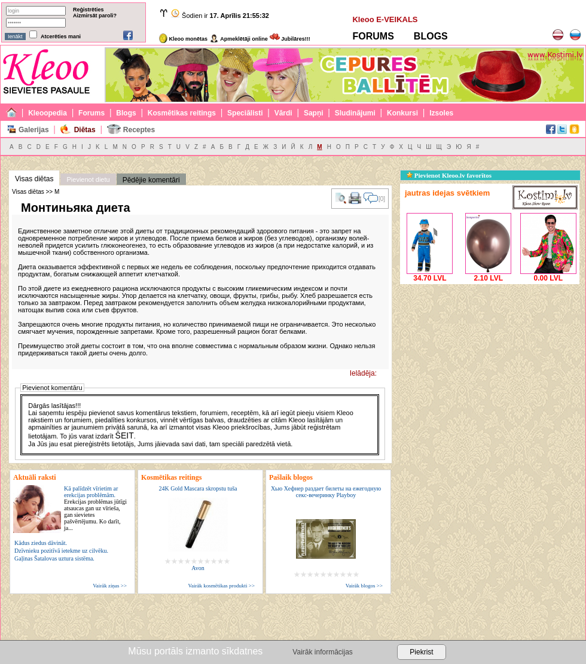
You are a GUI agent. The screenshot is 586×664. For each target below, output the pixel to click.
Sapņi (313, 113)
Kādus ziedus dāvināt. (40, 543)
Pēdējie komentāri (151, 180)
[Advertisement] (489, 362)
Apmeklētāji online (238, 39)
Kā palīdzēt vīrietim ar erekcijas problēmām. (95, 508)
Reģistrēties (88, 10)
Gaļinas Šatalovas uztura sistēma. (54, 558)
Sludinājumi (355, 113)
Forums (91, 113)
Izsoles (441, 113)
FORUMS (372, 36)
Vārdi (283, 113)
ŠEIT (124, 435)
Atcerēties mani (61, 36)
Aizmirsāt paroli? (95, 16)
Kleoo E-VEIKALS (384, 19)
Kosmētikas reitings (182, 113)
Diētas (85, 130)
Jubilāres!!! (290, 39)
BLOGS (431, 36)
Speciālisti (245, 113)
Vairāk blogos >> (364, 586)
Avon (197, 568)
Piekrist (421, 652)
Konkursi (402, 113)
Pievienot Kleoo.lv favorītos (449, 175)
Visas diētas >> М (35, 191)
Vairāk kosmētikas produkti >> (221, 586)
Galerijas (34, 130)
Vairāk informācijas (322, 652)
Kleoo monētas (183, 39)
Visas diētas (34, 179)
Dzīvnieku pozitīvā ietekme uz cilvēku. (61, 550)
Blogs (126, 113)
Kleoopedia (47, 113)
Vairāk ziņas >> (110, 586)
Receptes (139, 130)
